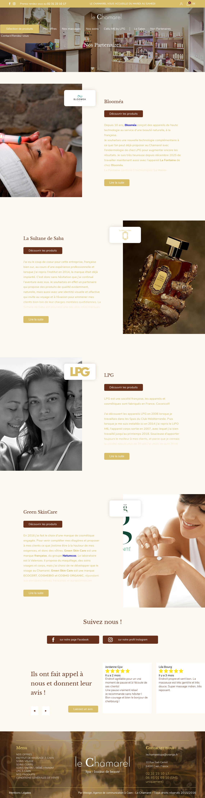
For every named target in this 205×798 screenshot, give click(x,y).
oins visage (24, 761)
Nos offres (50, 29)
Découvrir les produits (123, 114)
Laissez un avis (83, 709)
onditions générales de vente (37, 777)
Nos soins (92, 29)
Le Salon (139, 29)
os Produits (25, 774)
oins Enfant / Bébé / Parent (35, 768)
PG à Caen (23, 771)
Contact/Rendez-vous (15, 36)
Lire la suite (116, 182)
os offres (24, 754)
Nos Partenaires (160, 29)
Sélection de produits (19, 29)
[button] (36, 710)
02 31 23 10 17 (56, 4)
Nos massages (71, 29)
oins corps (24, 764)
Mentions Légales (20, 792)
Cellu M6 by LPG (114, 29)
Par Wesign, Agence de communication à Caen (105, 793)
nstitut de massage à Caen (35, 758)
